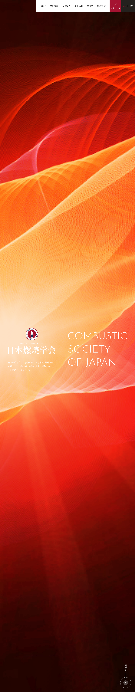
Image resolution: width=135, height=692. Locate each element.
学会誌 (90, 6)
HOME (43, 6)
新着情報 (101, 6)
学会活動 (78, 6)
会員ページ (115, 6)
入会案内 (66, 6)
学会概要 (54, 6)
